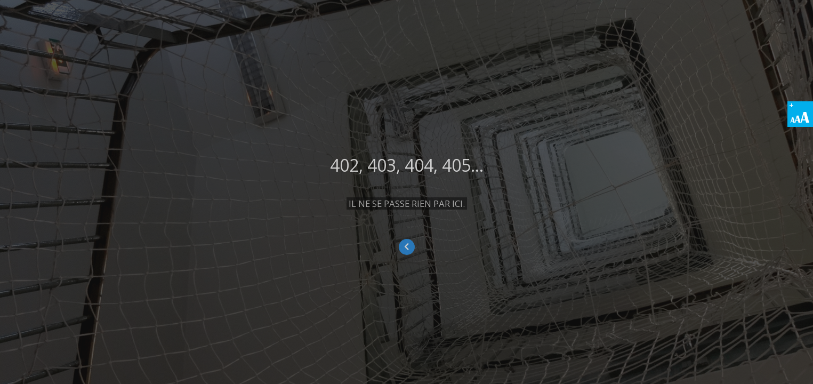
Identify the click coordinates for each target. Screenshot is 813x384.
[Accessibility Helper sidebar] (800, 114)
